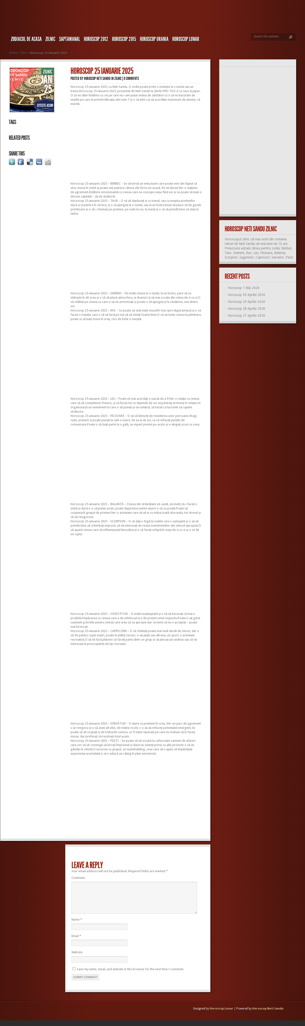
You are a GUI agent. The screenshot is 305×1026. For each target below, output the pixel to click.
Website (76, 958)
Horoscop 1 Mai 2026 (243, 288)
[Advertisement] (136, 143)
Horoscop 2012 (96, 39)
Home (13, 53)
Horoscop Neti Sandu (97, 78)
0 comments (131, 78)
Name (76, 925)
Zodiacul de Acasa (26, 39)
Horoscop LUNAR (185, 39)
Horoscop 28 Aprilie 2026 (246, 309)
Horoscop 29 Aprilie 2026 (246, 302)
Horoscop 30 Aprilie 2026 (246, 295)
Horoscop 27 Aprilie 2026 (246, 315)
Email (76, 941)
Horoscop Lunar (221, 1014)
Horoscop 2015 (124, 39)
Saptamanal (69, 39)
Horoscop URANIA (154, 39)
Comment (78, 878)
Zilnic (50, 39)
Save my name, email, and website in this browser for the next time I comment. (130, 975)
